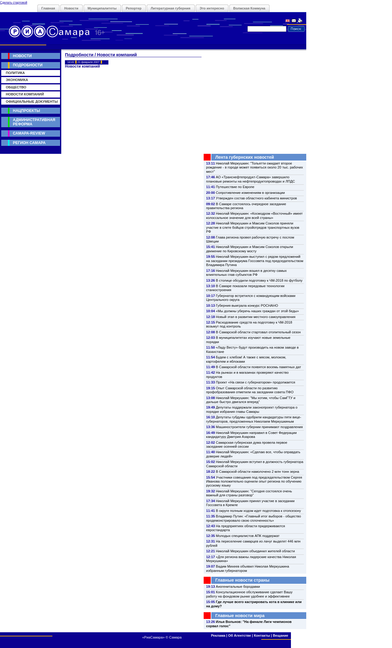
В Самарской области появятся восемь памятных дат (258, 367)
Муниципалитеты (102, 8)
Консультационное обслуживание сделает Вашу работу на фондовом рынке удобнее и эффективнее (249, 594)
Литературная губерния (170, 8)
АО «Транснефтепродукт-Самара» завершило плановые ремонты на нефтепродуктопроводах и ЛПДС (250, 179)
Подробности (28, 65)
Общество (16, 87)
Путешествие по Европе (235, 187)
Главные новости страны (242, 580)
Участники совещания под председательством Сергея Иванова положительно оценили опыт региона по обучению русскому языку (254, 481)
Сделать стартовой (13, 2)
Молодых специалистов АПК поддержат (248, 536)
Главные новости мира (240, 615)
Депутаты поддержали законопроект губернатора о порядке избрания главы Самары (251, 409)
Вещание (280, 635)
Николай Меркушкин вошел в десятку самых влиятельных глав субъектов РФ (246, 272)
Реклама (218, 635)
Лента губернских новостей (244, 157)
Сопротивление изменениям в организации (250, 192)
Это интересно (212, 8)
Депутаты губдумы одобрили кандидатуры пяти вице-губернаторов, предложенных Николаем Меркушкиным (253, 419)
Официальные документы (32, 101)
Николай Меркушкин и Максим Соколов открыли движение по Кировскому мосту (249, 249)
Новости (71, 8)
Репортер (133, 8)
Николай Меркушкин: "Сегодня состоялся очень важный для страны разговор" (249, 493)
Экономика (17, 80)
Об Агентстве (239, 635)
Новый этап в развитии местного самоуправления (256, 317)
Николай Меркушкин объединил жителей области (255, 551)
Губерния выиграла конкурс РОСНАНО (247, 305)
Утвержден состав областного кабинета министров (256, 198)
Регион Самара (29, 143)
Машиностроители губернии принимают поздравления (259, 427)
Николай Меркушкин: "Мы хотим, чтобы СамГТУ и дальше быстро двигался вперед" (250, 400)
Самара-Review (29, 133)
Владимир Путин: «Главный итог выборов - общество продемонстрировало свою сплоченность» (253, 518)
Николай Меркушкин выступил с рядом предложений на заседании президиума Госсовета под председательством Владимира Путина (254, 261)
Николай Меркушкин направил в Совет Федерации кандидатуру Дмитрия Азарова (251, 435)
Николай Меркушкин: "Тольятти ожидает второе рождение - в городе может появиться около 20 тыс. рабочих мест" (254, 167)
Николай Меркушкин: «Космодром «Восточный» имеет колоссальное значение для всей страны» (254, 215)
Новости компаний (25, 94)
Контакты (262, 635)
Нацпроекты (26, 111)
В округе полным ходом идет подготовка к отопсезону (258, 511)
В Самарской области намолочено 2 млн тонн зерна (257, 471)
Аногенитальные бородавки (238, 586)
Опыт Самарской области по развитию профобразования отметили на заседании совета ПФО (250, 390)
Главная (48, 8)
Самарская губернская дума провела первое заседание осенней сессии (246, 444)
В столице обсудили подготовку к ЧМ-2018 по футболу (259, 280)
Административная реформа (34, 122)
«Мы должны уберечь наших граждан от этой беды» (257, 311)
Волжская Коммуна (249, 8)
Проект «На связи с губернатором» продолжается (255, 382)
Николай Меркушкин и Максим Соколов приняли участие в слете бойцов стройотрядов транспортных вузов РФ (252, 227)
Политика (15, 73)
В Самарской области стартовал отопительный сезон (258, 332)
